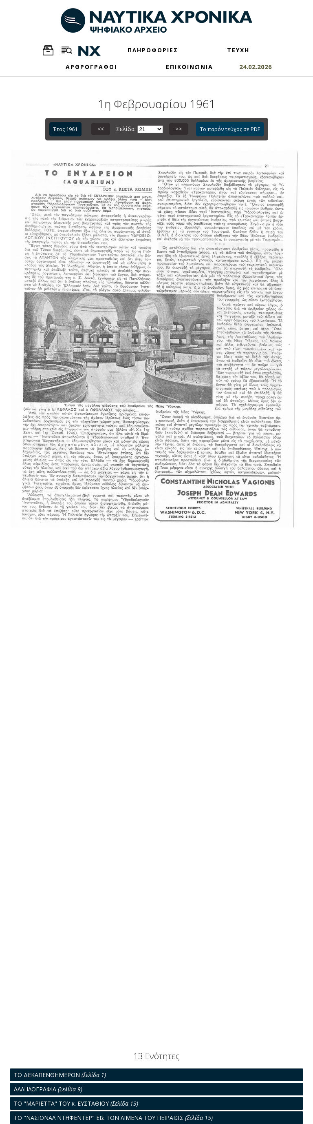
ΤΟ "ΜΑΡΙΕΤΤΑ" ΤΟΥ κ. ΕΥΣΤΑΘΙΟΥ (76, 1103)
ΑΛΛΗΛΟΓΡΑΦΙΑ (48, 1089)
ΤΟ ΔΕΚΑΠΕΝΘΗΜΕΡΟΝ (60, 1075)
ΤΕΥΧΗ (238, 50)
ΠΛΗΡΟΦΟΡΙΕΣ (153, 50)
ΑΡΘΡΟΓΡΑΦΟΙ (91, 67)
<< (100, 129)
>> (178, 129)
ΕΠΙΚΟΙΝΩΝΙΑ (189, 67)
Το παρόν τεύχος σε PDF (230, 129)
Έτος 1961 (65, 129)
